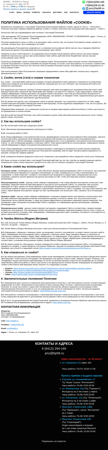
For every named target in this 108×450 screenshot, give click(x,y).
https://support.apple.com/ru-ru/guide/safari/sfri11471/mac (34, 274)
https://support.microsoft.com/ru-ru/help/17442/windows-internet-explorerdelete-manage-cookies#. (53, 268)
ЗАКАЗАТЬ (46, 12)
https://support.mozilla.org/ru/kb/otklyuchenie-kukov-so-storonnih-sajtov (40, 270)
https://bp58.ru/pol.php (62, 303)
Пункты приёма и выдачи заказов (19, 9)
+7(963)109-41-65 (94, 5)
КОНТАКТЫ (74, 12)
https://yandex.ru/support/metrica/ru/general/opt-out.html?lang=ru (65, 248)
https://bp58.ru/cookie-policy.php (53, 291)
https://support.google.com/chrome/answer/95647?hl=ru (35, 272)
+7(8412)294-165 (95, 2)
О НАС (11, 12)
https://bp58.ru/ (12, 321)
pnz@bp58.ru (96, 8)
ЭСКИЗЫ (26, 12)
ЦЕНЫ (19, 12)
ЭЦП (66, 12)
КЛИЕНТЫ (36, 12)
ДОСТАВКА (57, 12)
